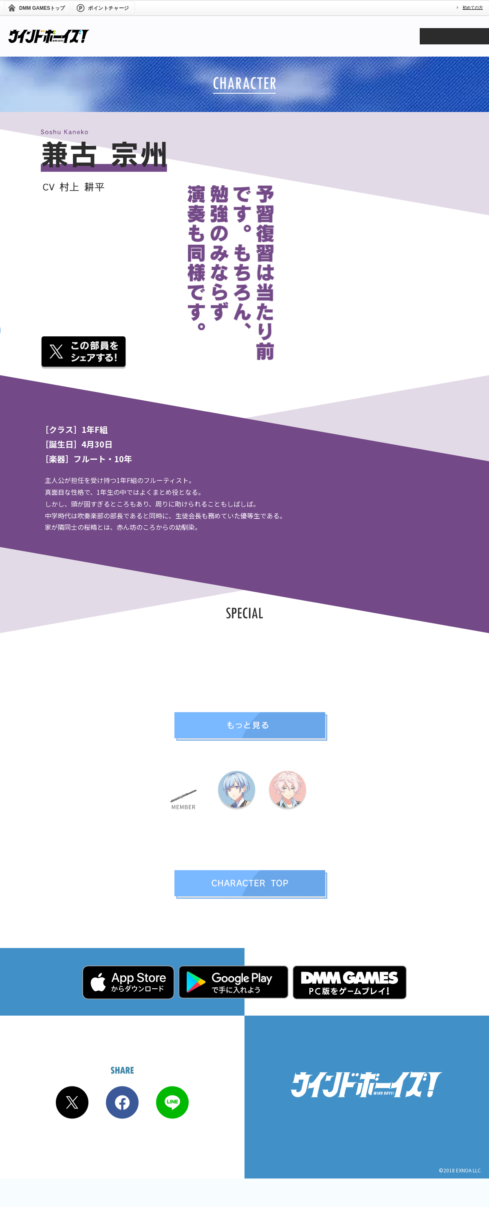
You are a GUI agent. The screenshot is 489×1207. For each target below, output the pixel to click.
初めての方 (473, 7)
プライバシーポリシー (366, 1148)
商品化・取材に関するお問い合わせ (366, 1136)
